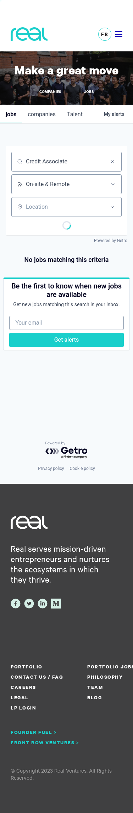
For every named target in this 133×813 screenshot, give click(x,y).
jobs (11, 114)
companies (42, 114)
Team (95, 687)
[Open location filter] (112, 207)
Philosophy (105, 677)
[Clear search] (112, 161)
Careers (23, 687)
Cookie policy (82, 468)
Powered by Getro (110, 240)
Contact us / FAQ (37, 677)
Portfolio (27, 666)
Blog (94, 697)
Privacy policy (51, 468)
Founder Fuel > (34, 732)
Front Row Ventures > (45, 742)
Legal (20, 697)
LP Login (23, 708)
